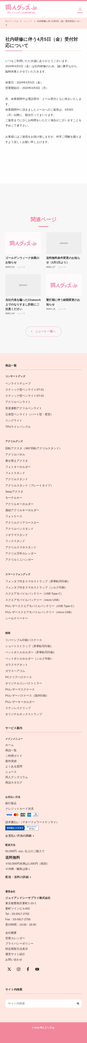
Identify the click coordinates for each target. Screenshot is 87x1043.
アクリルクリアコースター (22, 522)
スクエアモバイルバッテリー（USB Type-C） (34, 593)
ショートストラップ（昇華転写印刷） (30, 646)
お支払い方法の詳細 (18, 835)
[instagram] (19, 969)
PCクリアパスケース (18, 677)
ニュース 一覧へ (45, 331)
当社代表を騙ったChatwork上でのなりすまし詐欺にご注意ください (23, 304)
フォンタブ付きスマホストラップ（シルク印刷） (36, 587)
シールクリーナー (16, 618)
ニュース (21, 267)
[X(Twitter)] (9, 969)
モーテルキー (13, 497)
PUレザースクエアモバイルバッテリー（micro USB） (39, 612)
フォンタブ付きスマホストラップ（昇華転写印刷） (37, 581)
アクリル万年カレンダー (20, 553)
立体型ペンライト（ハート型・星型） (29, 414)
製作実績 (11, 761)
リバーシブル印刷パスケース (23, 640)
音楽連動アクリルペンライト (23, 408)
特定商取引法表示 (16, 948)
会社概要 (11, 932)
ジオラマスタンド (16, 535)
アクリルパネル (15, 454)
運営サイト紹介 (15, 954)
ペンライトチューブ (18, 383)
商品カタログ (13, 782)
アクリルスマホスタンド (20, 547)
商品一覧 (11, 750)
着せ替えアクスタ (16, 460)
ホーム (9, 745)
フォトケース (13, 516)
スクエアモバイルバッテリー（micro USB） (33, 600)
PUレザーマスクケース (20, 689)
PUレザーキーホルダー (20, 702)
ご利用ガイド (13, 755)
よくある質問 (13, 766)
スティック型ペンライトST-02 (24, 395)
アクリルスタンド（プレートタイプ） (29, 485)
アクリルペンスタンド (19, 528)
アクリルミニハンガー (19, 559)
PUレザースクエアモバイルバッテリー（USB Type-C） (40, 606)
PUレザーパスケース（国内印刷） (27, 695)
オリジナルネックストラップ (23, 714)
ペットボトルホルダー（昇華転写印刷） (30, 652)
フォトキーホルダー (18, 467)
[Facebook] (28, 969)
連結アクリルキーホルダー (22, 510)
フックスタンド (15, 541)
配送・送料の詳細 (17, 877)
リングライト (13, 420)
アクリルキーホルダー (19, 504)
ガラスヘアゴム (15, 671)
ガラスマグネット (16, 664)
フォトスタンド (15, 473)
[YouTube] (37, 969)
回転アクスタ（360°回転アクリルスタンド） (33, 448)
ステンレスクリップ (18, 708)
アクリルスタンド (16, 479)
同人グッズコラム (16, 777)
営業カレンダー (15, 938)
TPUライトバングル (18, 426)
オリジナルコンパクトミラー (23, 683)
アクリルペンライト (18, 402)
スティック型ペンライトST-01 (24, 389)
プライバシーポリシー (19, 943)
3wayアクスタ (14, 491)
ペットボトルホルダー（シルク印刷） (29, 658)
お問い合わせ (13, 959)
